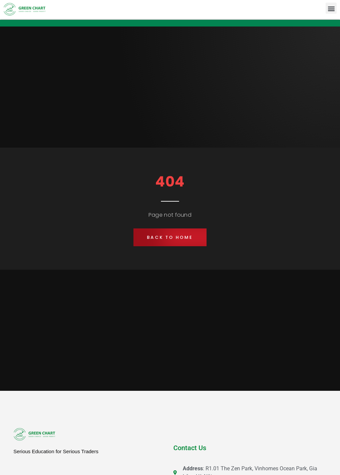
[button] (331, 7)
